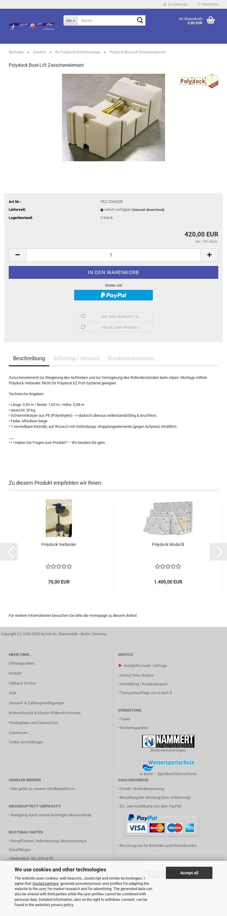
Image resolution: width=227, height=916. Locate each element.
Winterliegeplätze (134, 728)
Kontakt (15, 673)
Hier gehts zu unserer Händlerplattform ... (44, 789)
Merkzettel (207, 4)
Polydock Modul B (168, 544)
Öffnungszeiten (21, 663)
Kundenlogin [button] (175, 4)
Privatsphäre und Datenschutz (33, 723)
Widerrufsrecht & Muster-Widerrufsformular (45, 713)
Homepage (98, 615)
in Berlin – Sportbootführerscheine (168, 774)
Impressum (18, 733)
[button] (17, 255)
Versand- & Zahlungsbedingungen (36, 703)
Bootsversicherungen (168, 750)
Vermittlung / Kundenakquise (144, 684)
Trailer (125, 719)
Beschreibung (29, 358)
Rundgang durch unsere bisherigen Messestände (51, 815)
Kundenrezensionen (131, 358)
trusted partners (46, 883)
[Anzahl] (113, 255)
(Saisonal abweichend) (148, 210)
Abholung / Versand (76, 358)
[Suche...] (70, 20)
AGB (12, 693)
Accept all (189, 873)
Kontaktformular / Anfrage (145, 665)
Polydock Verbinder (58, 544)
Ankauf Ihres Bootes (137, 675)
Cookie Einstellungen (26, 742)
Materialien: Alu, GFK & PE (32, 858)
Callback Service (22, 683)
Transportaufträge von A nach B (146, 693)
